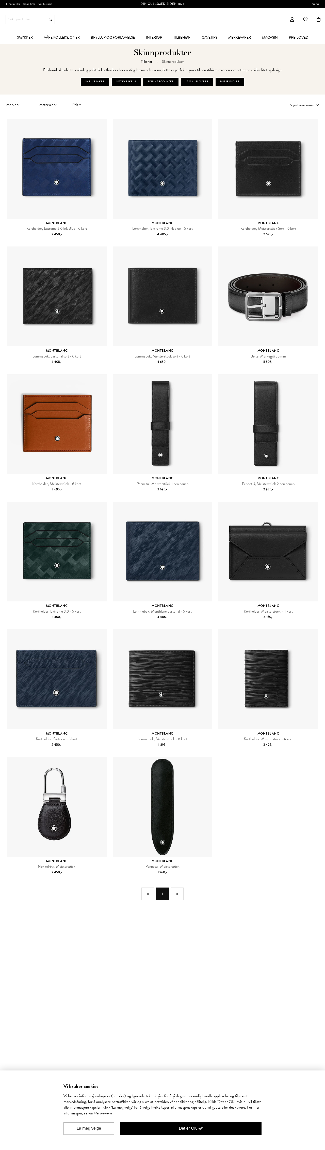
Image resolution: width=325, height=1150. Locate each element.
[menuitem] (24, 37)
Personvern (103, 1113)
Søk (50, 19)
